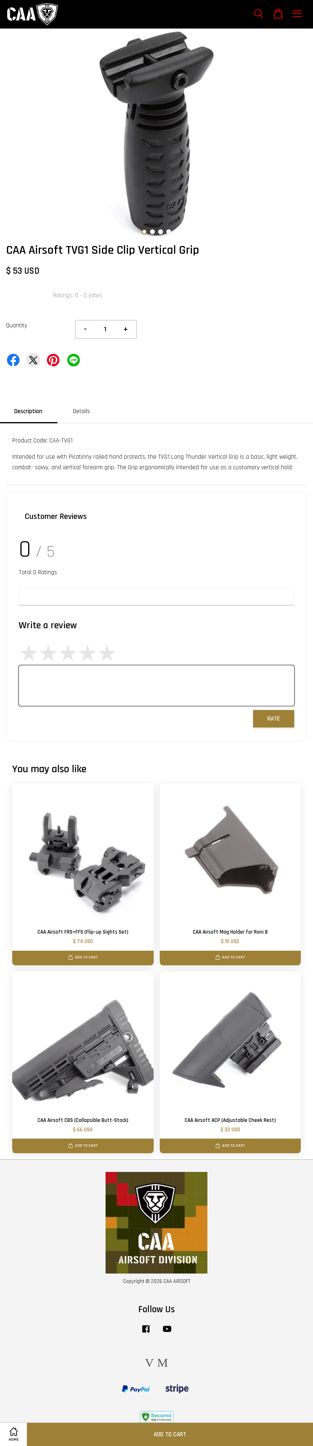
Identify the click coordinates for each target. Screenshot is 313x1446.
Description (28, 411)
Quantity (16, 325)
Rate (273, 719)
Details (81, 411)
